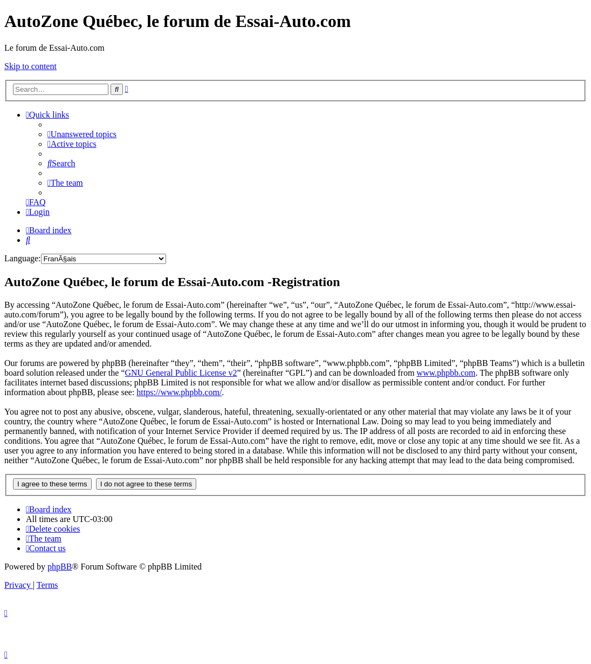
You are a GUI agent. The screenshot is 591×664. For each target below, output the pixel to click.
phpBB (59, 566)
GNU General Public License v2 (181, 372)
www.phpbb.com (446, 372)
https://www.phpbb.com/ (179, 392)
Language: (22, 258)
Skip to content (30, 66)
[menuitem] (81, 134)
